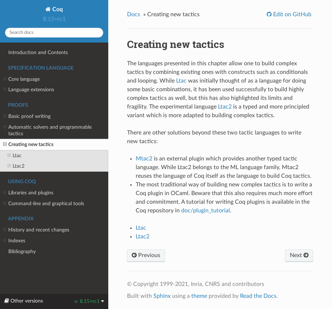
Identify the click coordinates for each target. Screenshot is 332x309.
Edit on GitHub (291, 14)
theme (199, 296)
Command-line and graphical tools (43, 203)
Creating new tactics (28, 144)
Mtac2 (144, 159)
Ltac (15, 156)
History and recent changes (36, 230)
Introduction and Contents (38, 52)
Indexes (14, 241)
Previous (146, 255)
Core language (21, 79)
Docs (133, 14)
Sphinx (162, 296)
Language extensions (28, 90)
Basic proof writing (27, 116)
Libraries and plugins (28, 193)
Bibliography (22, 251)
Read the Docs (258, 296)
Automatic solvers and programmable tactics (47, 130)
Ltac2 (16, 166)
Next (299, 255)
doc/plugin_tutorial (205, 210)
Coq (57, 9)
